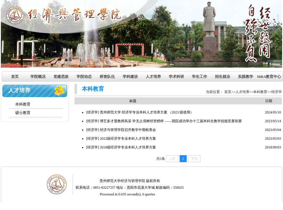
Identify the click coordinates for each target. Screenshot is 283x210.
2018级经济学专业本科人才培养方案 (128, 147)
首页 (15, 76)
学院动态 (84, 76)
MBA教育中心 (268, 76)
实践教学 (245, 76)
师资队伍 (107, 76)
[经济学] (92, 112)
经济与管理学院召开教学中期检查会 (128, 130)
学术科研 (176, 76)
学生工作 (199, 76)
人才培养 (153, 76)
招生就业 (222, 76)
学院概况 (38, 76)
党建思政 (61, 76)
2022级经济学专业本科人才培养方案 (128, 138)
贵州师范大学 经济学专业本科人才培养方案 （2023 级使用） (147, 112)
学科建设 (130, 76)
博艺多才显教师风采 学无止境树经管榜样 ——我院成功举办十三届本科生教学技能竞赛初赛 (171, 121)
